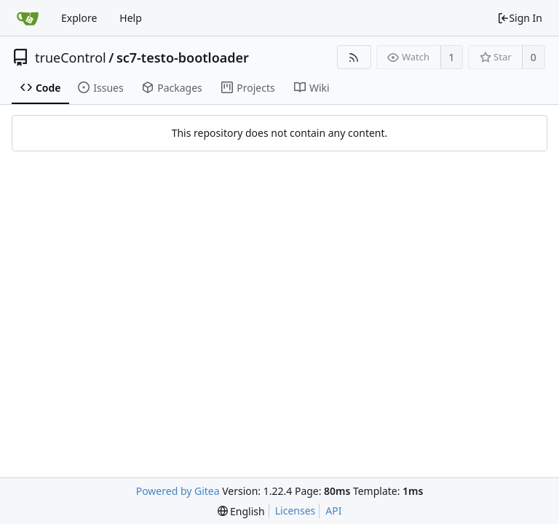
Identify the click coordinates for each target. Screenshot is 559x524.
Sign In (519, 18)
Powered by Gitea (178, 491)
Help (130, 18)
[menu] (241, 511)
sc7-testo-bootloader (182, 57)
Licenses (295, 510)
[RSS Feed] (354, 57)
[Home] (27, 18)
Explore (79, 18)
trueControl (70, 57)
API (333, 510)
